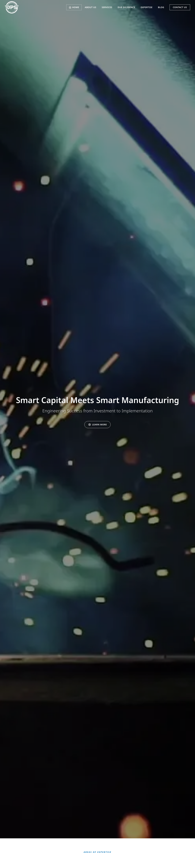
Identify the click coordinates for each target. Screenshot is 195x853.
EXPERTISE (146, 7)
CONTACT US (180, 7)
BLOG (161, 7)
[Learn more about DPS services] (97, 424)
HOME (74, 7)
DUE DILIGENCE (126, 7)
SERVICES (107, 7)
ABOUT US (90, 7)
